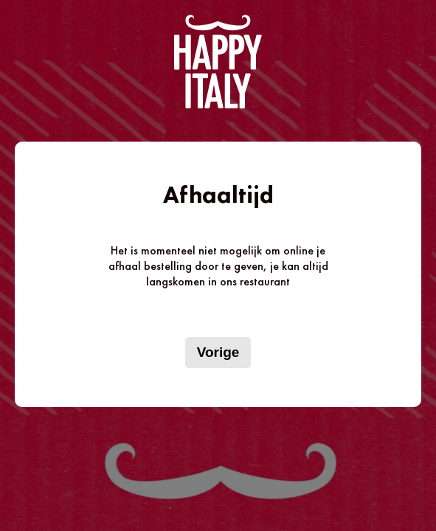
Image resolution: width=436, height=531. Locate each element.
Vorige (218, 352)
